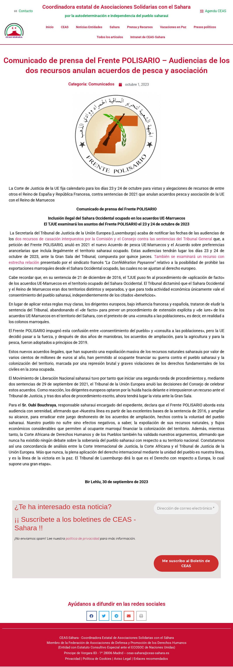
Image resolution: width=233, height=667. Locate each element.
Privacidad (72, 659)
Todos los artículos (110, 37)
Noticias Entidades (89, 27)
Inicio (50, 27)
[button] (91, 616)
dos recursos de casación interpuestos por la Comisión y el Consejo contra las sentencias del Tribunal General (113, 239)
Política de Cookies (97, 659)
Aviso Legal (122, 659)
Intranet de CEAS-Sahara (147, 37)
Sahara (115, 27)
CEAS (65, 27)
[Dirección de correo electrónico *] (186, 508)
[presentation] (172, 534)
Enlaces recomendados (151, 659)
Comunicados (101, 84)
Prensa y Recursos (140, 27)
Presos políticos (205, 27)
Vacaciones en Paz (173, 27)
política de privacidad (82, 539)
